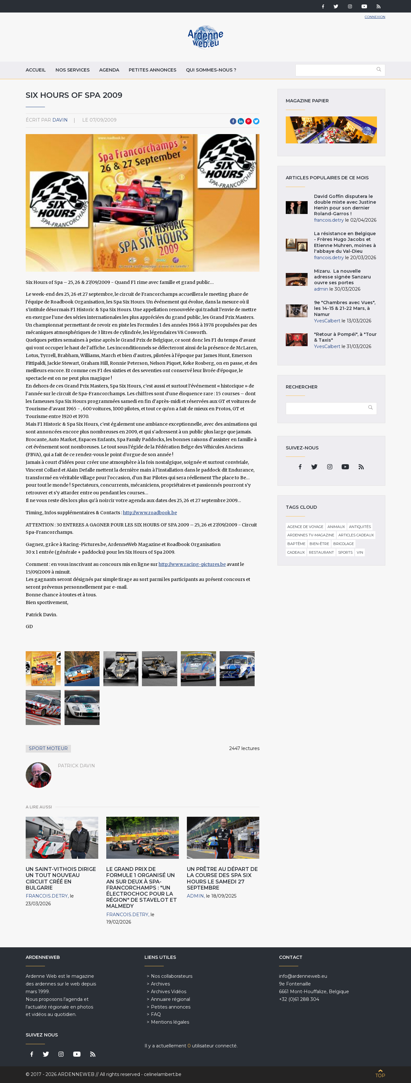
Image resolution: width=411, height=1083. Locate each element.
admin (195, 896)
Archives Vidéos (168, 991)
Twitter (256, 121)
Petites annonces (152, 70)
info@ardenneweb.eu (303, 976)
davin (60, 120)
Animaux (336, 526)
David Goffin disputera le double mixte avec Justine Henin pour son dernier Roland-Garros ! (345, 205)
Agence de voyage (305, 526)
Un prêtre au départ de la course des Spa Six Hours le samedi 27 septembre (222, 878)
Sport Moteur (48, 748)
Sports (345, 552)
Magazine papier (331, 129)
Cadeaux (296, 552)
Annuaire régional (170, 999)
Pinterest (248, 121)
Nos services (73, 70)
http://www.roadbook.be (150, 513)
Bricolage (343, 544)
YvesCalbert (327, 321)
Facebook (233, 121)
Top (380, 1076)
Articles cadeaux (356, 535)
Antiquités (360, 526)
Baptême (296, 544)
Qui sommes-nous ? (211, 70)
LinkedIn (241, 121)
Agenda (109, 70)
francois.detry (47, 896)
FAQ (156, 1014)
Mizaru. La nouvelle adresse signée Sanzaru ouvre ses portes (342, 277)
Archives (160, 984)
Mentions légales (170, 1022)
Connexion (375, 17)
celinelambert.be (162, 1074)
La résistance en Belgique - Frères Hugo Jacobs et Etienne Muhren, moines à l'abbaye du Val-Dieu (345, 242)
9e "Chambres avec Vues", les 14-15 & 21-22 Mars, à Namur (344, 308)
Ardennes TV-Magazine (310, 535)
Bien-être (319, 544)
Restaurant (321, 552)
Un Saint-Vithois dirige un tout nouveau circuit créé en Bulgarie (61, 878)
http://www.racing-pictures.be (192, 564)
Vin (360, 552)
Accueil (36, 70)
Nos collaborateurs (171, 976)
